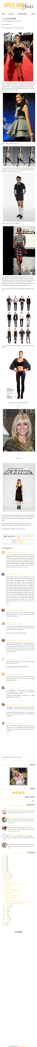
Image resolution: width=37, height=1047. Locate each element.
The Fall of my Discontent (11, 897)
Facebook (17, 536)
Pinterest (30, 536)
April (6, 915)
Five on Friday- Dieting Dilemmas (15, 809)
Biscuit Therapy (8, 899)
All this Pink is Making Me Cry (12, 895)
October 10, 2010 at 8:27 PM (17, 659)
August (6, 907)
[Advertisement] (18, 951)
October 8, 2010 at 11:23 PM (20, 623)
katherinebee (9, 623)
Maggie (8, 704)
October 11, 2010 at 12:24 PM (17, 704)
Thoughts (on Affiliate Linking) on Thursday (17, 834)
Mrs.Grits (8, 688)
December (7, 873)
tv (24, 542)
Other (18, 538)
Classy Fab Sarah (10, 610)
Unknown (8, 674)
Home (3, 14)
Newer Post (4, 760)
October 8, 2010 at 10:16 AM (18, 552)
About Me (11, 14)
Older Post (32, 760)
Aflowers (8, 574)
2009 (5, 923)
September (7, 905)
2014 (5, 864)
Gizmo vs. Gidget (11, 825)
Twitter (23, 536)
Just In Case (8, 887)
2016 (5, 860)
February (7, 919)
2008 (5, 925)
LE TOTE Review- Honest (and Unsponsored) (18, 817)
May (6, 913)
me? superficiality (19, 542)
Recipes (33, 14)
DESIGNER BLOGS (23, 1046)
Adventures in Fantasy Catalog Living (13, 903)
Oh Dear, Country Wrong (10, 889)
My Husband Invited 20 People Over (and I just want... (17, 901)
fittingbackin (9, 723)
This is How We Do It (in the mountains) (14, 883)
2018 (5, 856)
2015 (5, 862)
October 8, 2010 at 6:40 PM (21, 610)
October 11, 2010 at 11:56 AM (18, 688)
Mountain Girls (8, 879)
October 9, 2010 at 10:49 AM (26, 640)
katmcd (8, 659)
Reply (7, 569)
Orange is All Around (9, 881)
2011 (5, 869)
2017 (5, 858)
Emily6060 (8, 552)
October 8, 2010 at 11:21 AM (17, 574)
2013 (5, 866)
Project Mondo (8, 893)
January (7, 921)
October (7, 877)
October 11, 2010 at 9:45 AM (18, 674)
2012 (5, 867)
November (7, 875)
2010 (5, 871)
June (6, 911)
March (6, 917)
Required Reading (22, 14)
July (6, 909)
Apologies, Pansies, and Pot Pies (12, 891)
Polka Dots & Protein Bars (12, 640)
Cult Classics (11, 842)
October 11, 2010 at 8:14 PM (19, 723)
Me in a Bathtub (8, 885)
